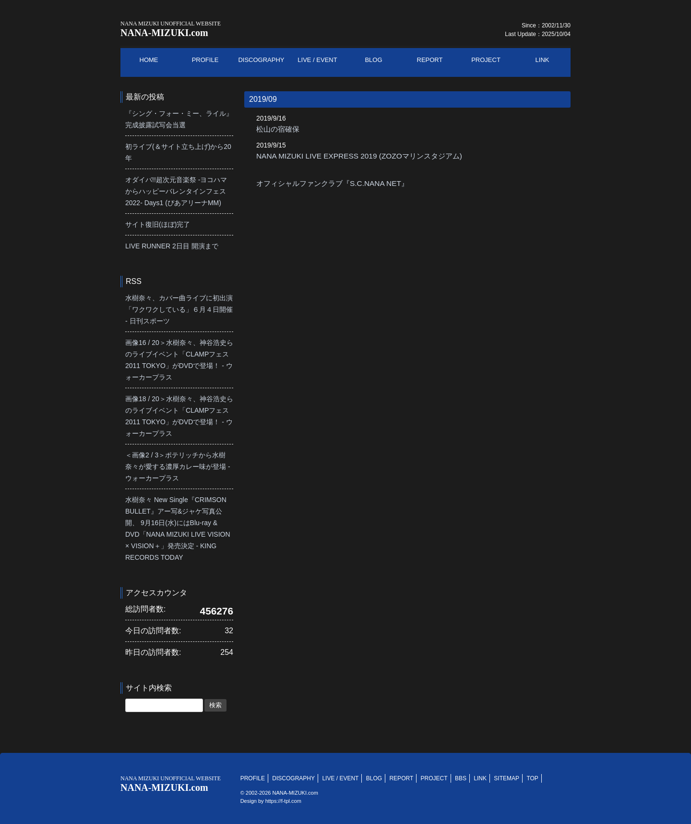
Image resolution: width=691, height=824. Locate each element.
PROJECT (434, 778)
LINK (480, 778)
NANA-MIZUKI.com (170, 29)
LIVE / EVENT (340, 778)
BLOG (374, 778)
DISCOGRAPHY (293, 778)
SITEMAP (506, 778)
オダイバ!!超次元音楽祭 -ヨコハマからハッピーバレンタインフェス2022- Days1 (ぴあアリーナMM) (176, 191)
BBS (460, 778)
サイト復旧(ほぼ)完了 (157, 224)
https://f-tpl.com (283, 801)
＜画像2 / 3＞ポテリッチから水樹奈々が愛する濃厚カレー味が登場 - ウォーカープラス (177, 466)
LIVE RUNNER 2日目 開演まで (171, 246)
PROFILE (252, 778)
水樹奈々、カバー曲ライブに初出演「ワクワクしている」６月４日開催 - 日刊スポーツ (179, 309)
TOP (532, 778)
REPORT (401, 778)
